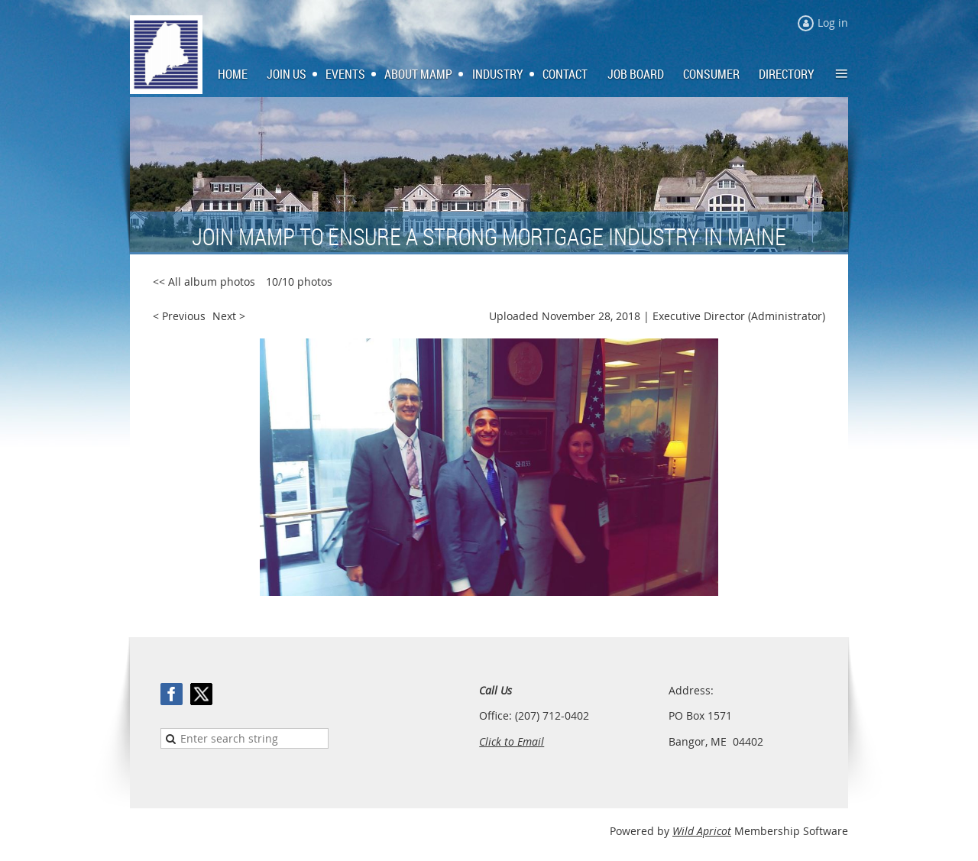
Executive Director (699, 316)
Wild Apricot (701, 831)
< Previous (179, 316)
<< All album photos (204, 281)
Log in (833, 22)
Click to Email (511, 741)
